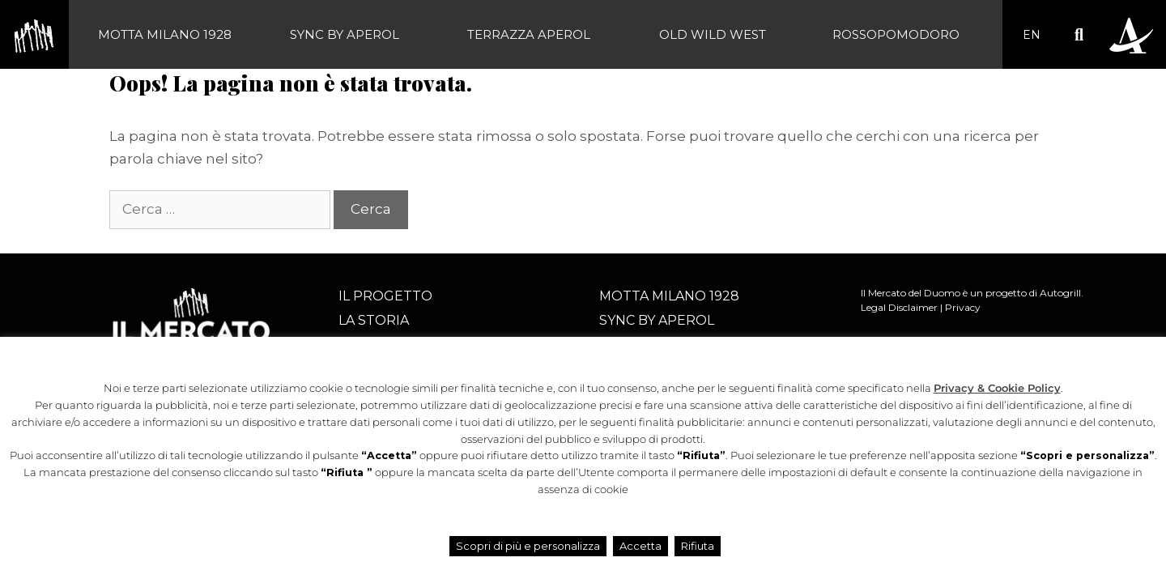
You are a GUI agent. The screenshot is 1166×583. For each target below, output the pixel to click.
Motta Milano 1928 (165, 34)
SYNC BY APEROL (344, 34)
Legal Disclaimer (899, 307)
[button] (1079, 34)
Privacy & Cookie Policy (997, 388)
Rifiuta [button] (697, 545)
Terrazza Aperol (528, 34)
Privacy (963, 307)
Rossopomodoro (896, 34)
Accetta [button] (640, 545)
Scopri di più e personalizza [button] (528, 545)
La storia (373, 320)
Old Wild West (712, 34)
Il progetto (385, 296)
